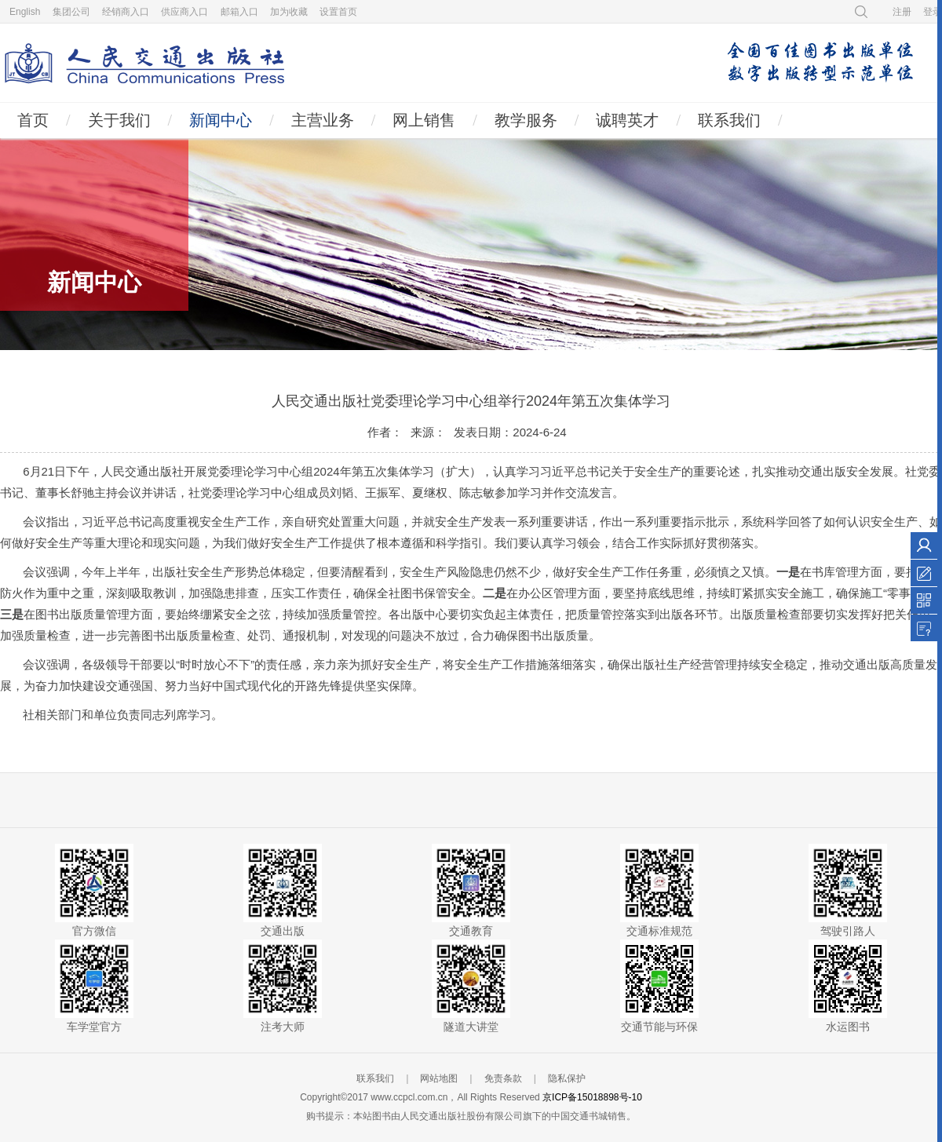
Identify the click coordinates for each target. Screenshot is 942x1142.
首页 (33, 120)
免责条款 (503, 1078)
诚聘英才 (627, 120)
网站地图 (439, 1078)
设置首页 (338, 11)
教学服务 (526, 120)
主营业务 (322, 120)
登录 (932, 11)
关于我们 (119, 120)
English (24, 11)
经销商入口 (125, 11)
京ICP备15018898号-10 (592, 1097)
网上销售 (423, 120)
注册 (902, 11)
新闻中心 (220, 120)
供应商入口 (184, 11)
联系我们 (729, 120)
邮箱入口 (239, 11)
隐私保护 (567, 1078)
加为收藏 (289, 11)
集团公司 (71, 11)
